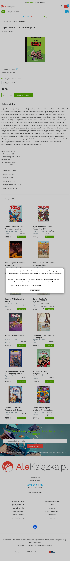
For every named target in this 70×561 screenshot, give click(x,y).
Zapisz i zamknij (35, 290)
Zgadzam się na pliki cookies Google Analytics (26, 285)
